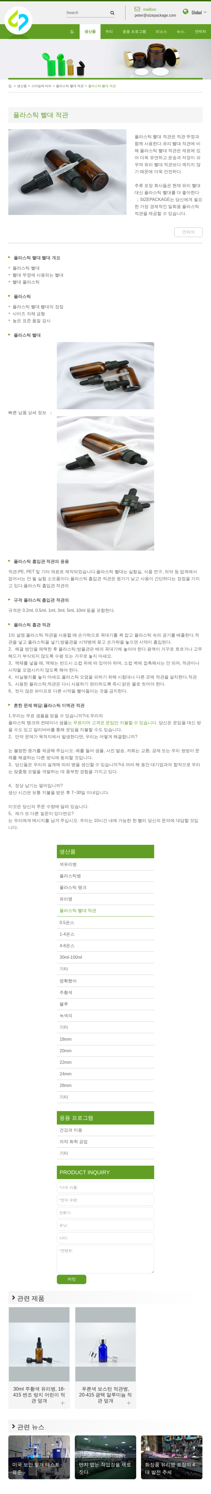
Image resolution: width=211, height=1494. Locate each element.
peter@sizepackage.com (155, 11)
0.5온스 (67, 922)
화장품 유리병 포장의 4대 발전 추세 (170, 1468)
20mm (65, 1050)
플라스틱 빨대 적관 (70, 86)
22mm (65, 1062)
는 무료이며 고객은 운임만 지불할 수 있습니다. (113, 722)
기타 (64, 969)
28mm (65, 1085)
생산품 (90, 31)
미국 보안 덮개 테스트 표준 (36, 1468)
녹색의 (66, 1015)
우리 (109, 31)
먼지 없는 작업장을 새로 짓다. (105, 1468)
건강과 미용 (71, 1130)
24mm (65, 1074)
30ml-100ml (71, 957)
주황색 (66, 992)
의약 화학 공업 (74, 1141)
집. (72, 31)
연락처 (200, 31)
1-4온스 (67, 934)
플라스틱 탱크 (73, 887)
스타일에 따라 (41, 86)
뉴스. (181, 31)
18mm (65, 1039)
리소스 (161, 31)
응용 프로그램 (134, 31)
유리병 (66, 899)
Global (197, 12)
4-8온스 (67, 945)
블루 (64, 1004)
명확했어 (68, 981)
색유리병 (68, 864)
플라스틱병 (70, 876)
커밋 (71, 1279)
